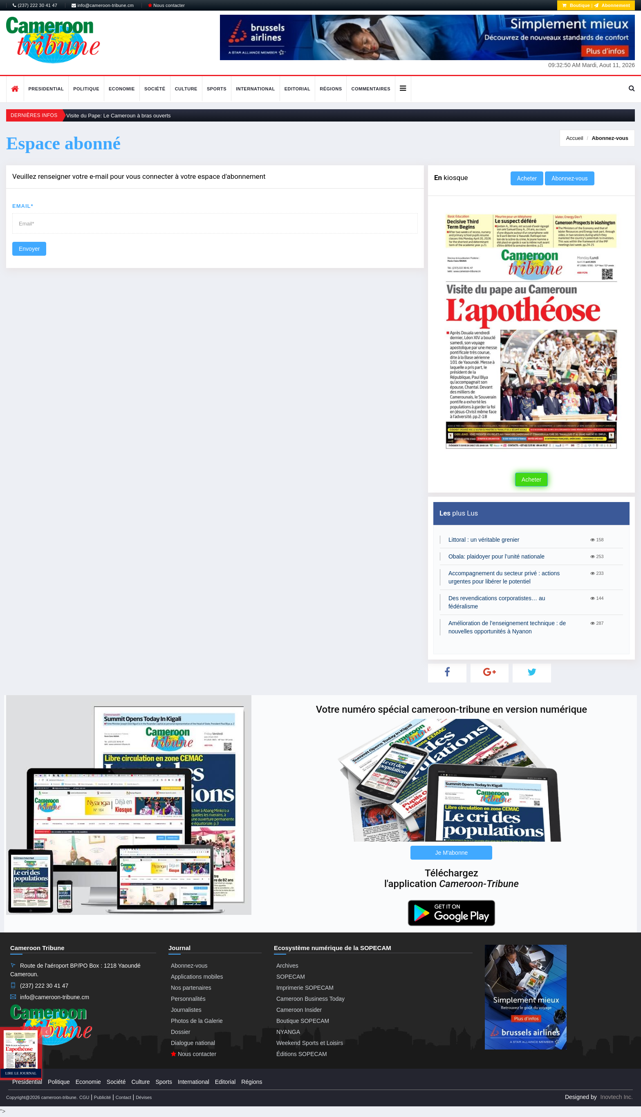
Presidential (46, 88)
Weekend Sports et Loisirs (309, 1043)
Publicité (102, 1097)
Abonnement (612, 5)
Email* (23, 206)
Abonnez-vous (610, 138)
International (255, 88)
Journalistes (186, 1010)
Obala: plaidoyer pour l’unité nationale (496, 556)
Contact (123, 1097)
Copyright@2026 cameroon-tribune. (42, 1097)
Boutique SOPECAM (302, 1021)
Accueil (574, 138)
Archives (287, 965)
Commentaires (370, 88)
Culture (186, 88)
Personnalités (188, 998)
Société (155, 88)
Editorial (298, 88)
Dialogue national (193, 1043)
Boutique (576, 5)
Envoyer (29, 248)
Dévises (144, 1097)
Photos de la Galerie (197, 1021)
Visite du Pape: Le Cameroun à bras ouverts (118, 116)
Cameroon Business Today (310, 998)
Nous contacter (166, 5)
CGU (84, 1097)
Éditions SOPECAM (301, 1054)
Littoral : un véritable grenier (484, 539)
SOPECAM (290, 976)
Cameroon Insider (299, 1010)
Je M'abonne (451, 852)
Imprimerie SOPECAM (305, 987)
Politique (86, 88)
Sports (216, 88)
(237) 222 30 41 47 (35, 5)
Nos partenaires (191, 987)
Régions (331, 88)
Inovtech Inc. (617, 1097)
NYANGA (288, 1032)
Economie (122, 88)
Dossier (180, 1032)
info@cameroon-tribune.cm (103, 5)
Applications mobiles (197, 976)
